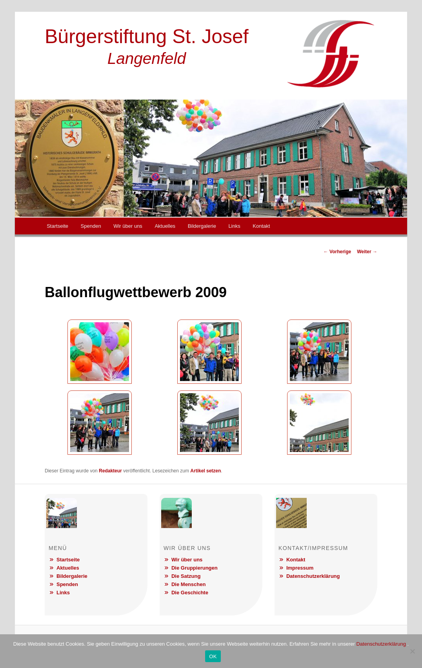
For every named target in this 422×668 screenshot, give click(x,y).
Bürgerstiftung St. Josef (147, 36)
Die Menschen (188, 584)
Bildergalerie (202, 226)
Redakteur (110, 471)
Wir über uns (127, 226)
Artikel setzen (205, 471)
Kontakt (261, 226)
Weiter (367, 251)
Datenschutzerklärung (313, 576)
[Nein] (412, 651)
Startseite (57, 226)
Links (234, 226)
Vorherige (337, 251)
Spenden (91, 226)
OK (212, 656)
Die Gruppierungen (194, 568)
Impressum (299, 568)
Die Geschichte (189, 592)
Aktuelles (165, 226)
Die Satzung (185, 576)
